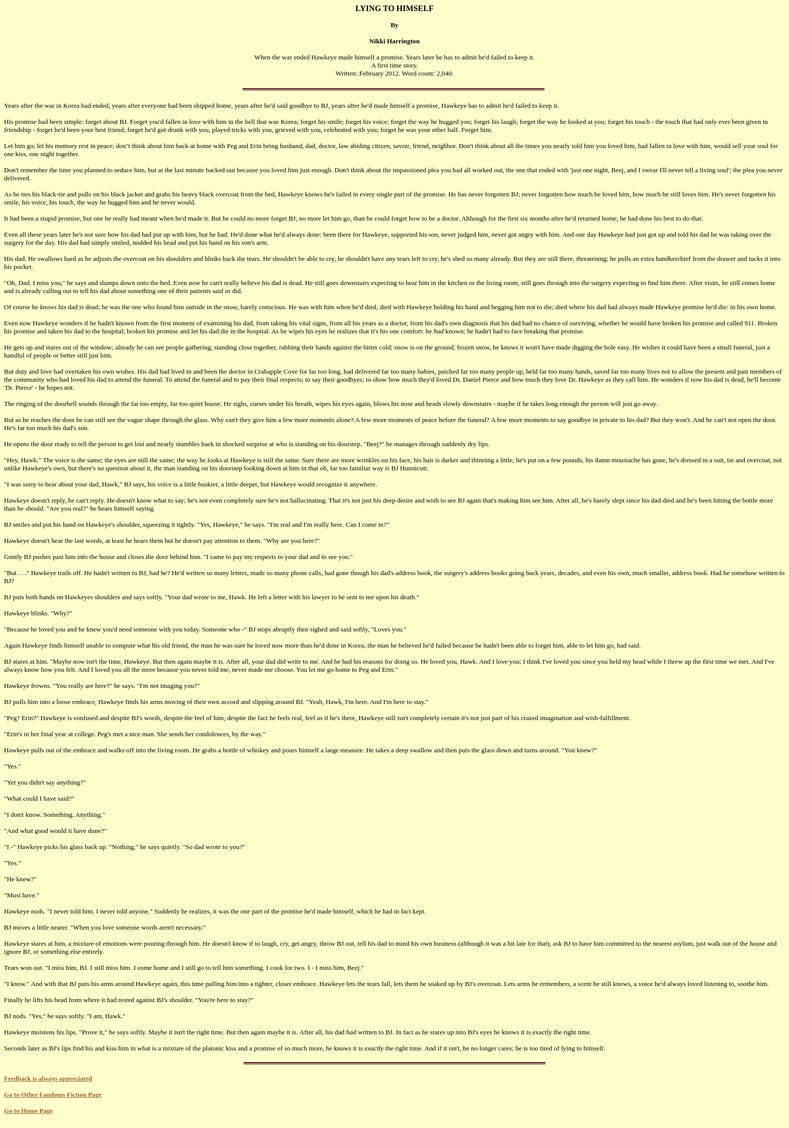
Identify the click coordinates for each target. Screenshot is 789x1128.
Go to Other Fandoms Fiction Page (53, 1094)
